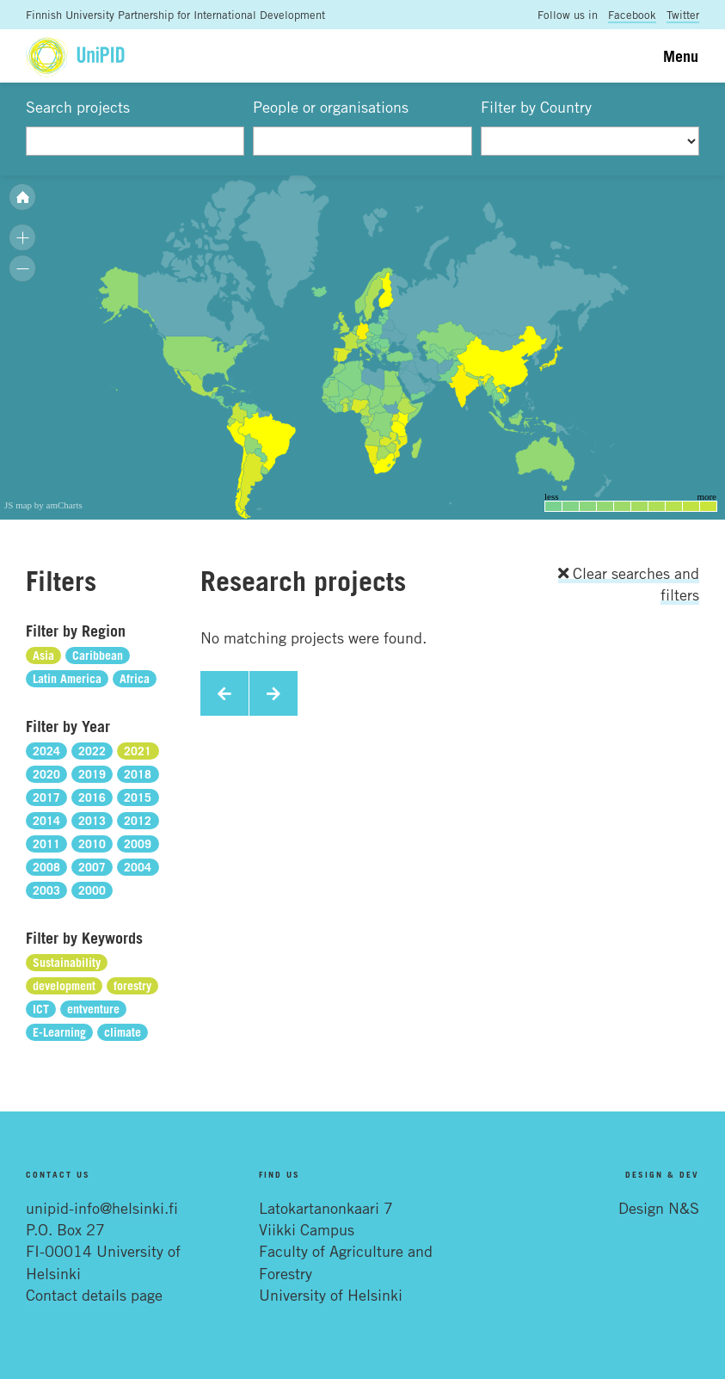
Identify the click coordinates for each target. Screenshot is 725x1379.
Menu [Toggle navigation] (680, 55)
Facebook (632, 15)
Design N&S (658, 1207)
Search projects (78, 106)
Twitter (683, 15)
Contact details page (94, 1294)
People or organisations (331, 106)
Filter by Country (536, 106)
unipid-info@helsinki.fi (102, 1207)
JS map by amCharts (43, 505)
